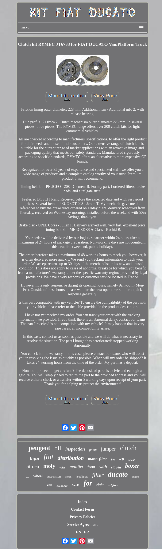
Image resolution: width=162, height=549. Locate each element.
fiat (48, 457)
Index (82, 502)
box (113, 459)
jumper (108, 449)
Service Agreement (82, 524)
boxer (132, 465)
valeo (62, 467)
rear (27, 477)
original (113, 485)
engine (135, 476)
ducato (118, 474)
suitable (62, 486)
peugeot (39, 448)
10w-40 (131, 460)
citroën (116, 467)
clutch (128, 448)
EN (78, 532)
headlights (82, 476)
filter (98, 475)
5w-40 (75, 485)
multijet (76, 466)
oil (57, 448)
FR (86, 532)
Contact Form (82, 509)
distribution (71, 458)
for (88, 483)
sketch (68, 476)
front (91, 467)
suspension (54, 476)
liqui (34, 458)
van (49, 485)
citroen (32, 466)
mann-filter (97, 459)
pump (93, 450)
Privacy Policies (82, 517)
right (100, 485)
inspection (75, 449)
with (103, 466)
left (121, 459)
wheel (38, 476)
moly (49, 466)
